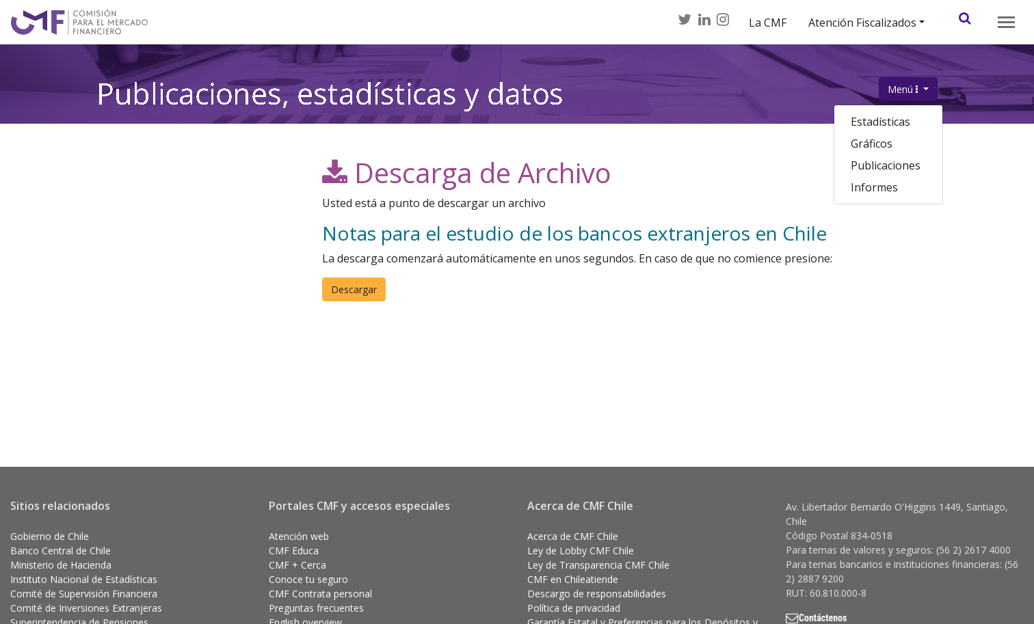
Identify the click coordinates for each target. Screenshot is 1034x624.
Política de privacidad (573, 607)
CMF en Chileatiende (572, 579)
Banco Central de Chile (60, 550)
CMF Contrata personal (320, 593)
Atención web (299, 536)
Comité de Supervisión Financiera (83, 593)
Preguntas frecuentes (316, 607)
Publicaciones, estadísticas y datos (330, 102)
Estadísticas (880, 121)
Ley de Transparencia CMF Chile (598, 564)
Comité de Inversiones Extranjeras (86, 607)
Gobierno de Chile (49, 536)
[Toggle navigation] (1006, 22)
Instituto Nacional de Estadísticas (83, 579)
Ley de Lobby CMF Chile (580, 550)
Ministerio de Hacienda (60, 564)
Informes (874, 187)
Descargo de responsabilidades (596, 593)
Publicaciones (885, 165)
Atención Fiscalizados (862, 22)
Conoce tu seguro (308, 579)
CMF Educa (294, 550)
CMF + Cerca (297, 564)
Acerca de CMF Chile (572, 536)
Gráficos (871, 143)
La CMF (767, 22)
